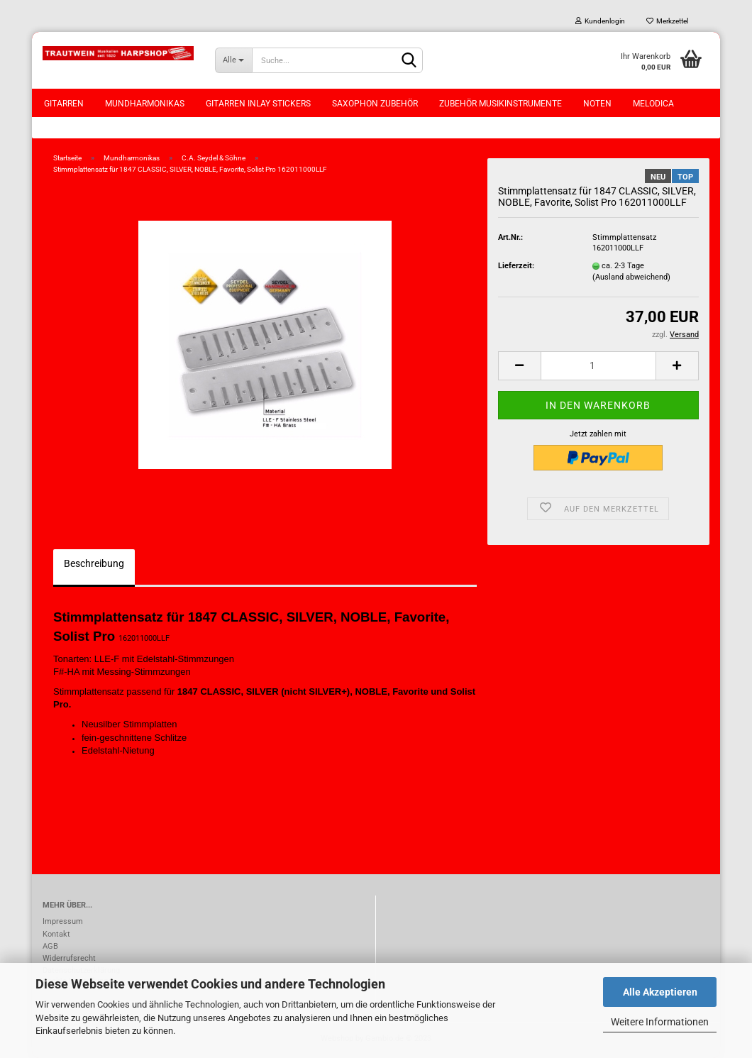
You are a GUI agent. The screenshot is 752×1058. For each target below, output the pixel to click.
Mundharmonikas (144, 104)
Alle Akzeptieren (660, 992)
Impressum (63, 921)
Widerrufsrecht (69, 958)
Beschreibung (94, 563)
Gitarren (64, 104)
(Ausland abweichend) (631, 277)
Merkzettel (667, 21)
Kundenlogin (600, 21)
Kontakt (56, 934)
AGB (50, 946)
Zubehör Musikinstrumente (500, 104)
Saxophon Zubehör (375, 104)
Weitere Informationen (660, 1021)
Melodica (653, 104)
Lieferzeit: (516, 265)
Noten (597, 104)
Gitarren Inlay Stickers (258, 104)
